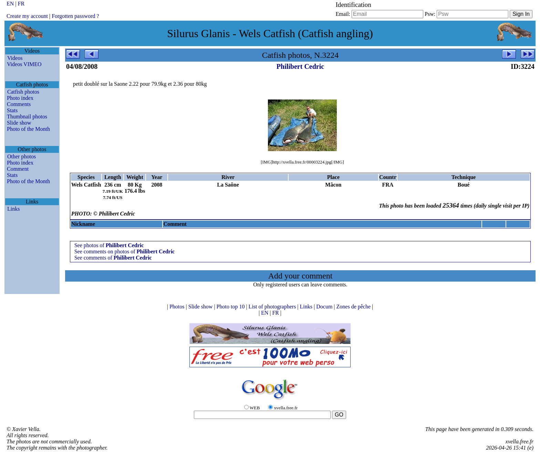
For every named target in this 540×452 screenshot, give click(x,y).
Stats (12, 110)
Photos (177, 306)
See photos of (109, 245)
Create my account (27, 16)
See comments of (113, 258)
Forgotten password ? (75, 16)
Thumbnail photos (27, 116)
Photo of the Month (28, 129)
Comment (18, 169)
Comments (19, 104)
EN (11, 4)
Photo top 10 (231, 306)
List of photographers (273, 306)
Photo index (20, 98)
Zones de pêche (354, 306)
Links (13, 209)
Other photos (21, 156)
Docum (325, 306)
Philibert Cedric (300, 66)
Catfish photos (23, 92)
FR (21, 4)
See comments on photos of (124, 251)
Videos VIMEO (24, 64)
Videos (14, 58)
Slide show (19, 123)
